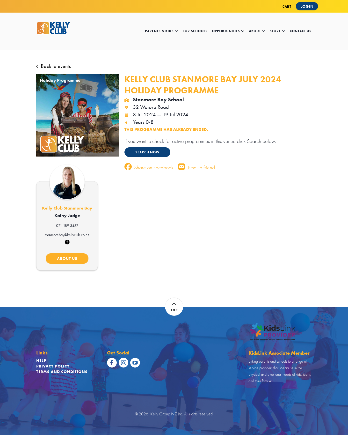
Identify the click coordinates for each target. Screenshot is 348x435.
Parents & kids (161, 31)
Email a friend (196, 167)
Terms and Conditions (61, 371)
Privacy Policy (53, 366)
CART (287, 6)
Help (41, 360)
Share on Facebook (149, 167)
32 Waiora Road (146, 107)
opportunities (228, 31)
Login (307, 6)
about (257, 31)
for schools (195, 31)
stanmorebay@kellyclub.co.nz (67, 234)
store (277, 31)
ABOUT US (67, 258)
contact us (301, 31)
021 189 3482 (67, 225)
